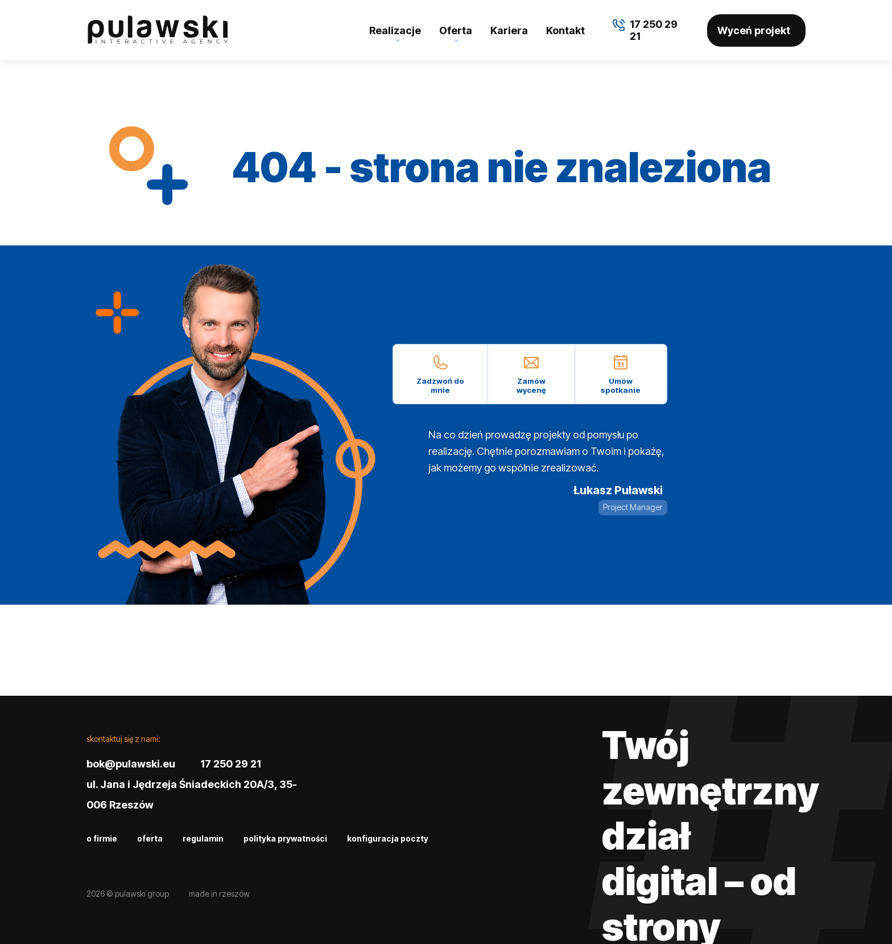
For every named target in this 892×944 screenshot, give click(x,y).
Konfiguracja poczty (387, 838)
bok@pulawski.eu (130, 764)
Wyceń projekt (753, 30)
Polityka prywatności (285, 838)
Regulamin (203, 838)
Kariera (509, 30)
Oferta (455, 30)
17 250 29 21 (230, 764)
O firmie (101, 838)
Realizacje (395, 30)
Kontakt (565, 30)
